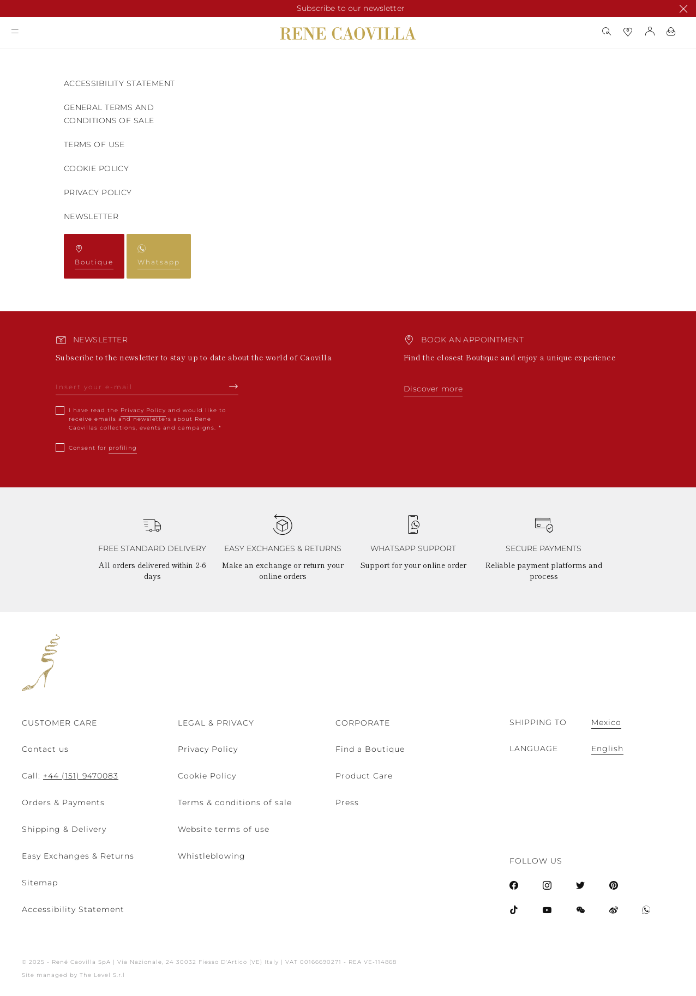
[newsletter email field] (147, 389)
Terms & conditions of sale (235, 802)
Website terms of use (223, 829)
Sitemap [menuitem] (40, 883)
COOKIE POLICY (96, 168)
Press (347, 802)
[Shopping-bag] (671, 31)
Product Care (364, 776)
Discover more (433, 389)
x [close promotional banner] (677, 8)
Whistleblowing (211, 856)
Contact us (45, 749)
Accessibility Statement (119, 83)
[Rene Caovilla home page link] (348, 33)
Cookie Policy (207, 776)
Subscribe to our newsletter (351, 8)
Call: (70, 776)
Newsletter (91, 216)
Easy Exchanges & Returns (78, 856)
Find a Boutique (370, 749)
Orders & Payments (63, 802)
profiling (123, 447)
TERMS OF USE (94, 144)
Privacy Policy (98, 192)
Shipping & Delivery (64, 829)
